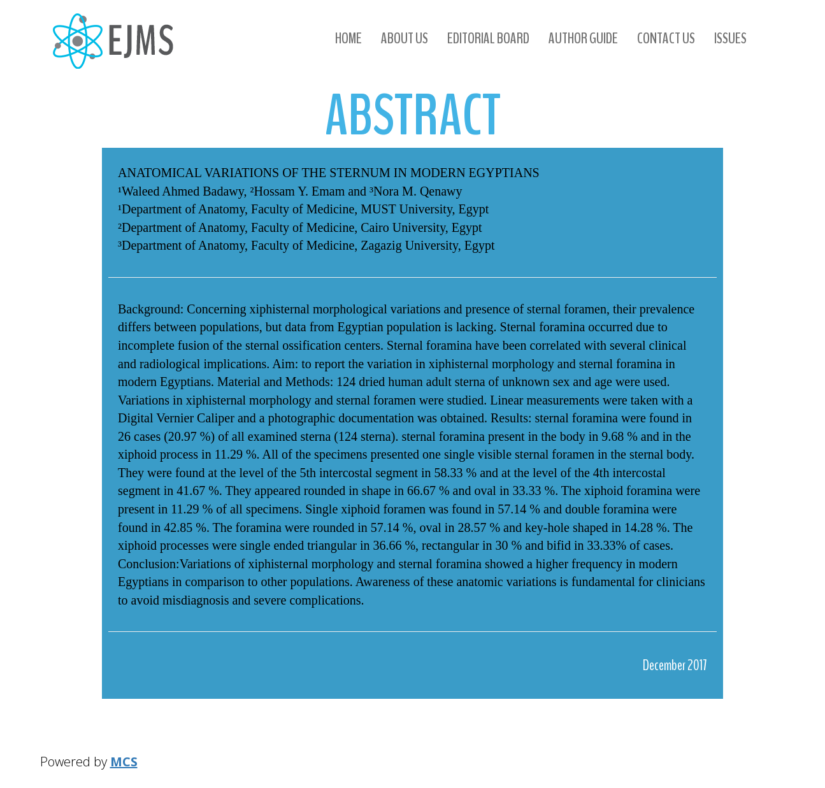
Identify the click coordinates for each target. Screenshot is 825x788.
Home (348, 38)
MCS (124, 761)
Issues (730, 38)
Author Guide (583, 38)
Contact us (666, 38)
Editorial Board (488, 38)
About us (404, 38)
